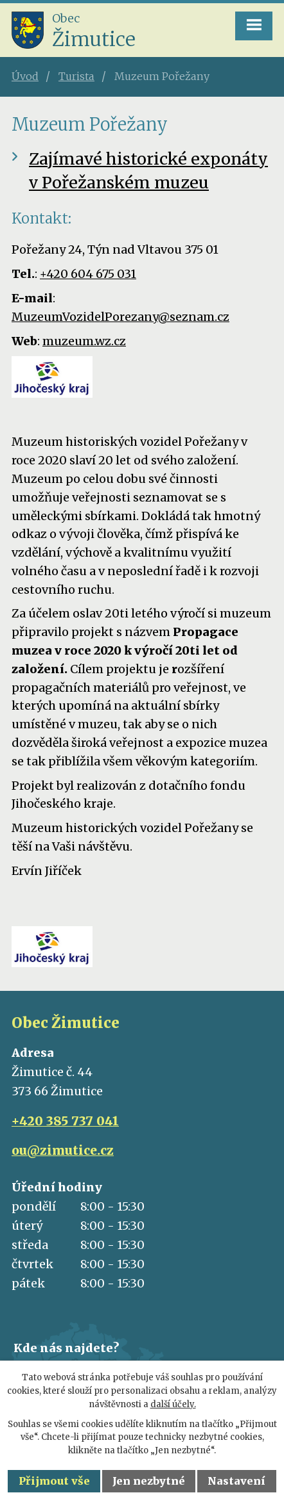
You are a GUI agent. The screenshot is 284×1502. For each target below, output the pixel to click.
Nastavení (236, 1480)
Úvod (25, 76)
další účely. (173, 1404)
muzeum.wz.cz (84, 341)
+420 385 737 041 (65, 1121)
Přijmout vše (54, 1480)
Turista (76, 76)
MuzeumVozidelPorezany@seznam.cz (120, 316)
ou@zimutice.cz (63, 1150)
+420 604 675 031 (88, 273)
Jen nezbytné (148, 1480)
